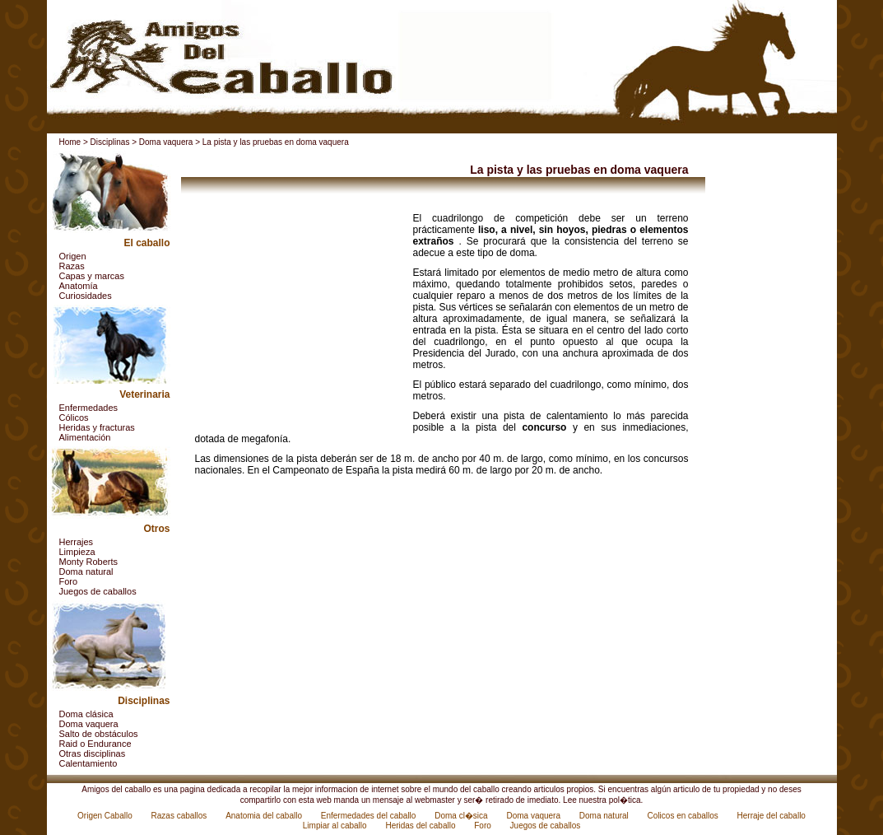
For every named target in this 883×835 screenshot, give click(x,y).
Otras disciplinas (92, 753)
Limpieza (77, 552)
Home (70, 142)
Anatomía (78, 286)
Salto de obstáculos (98, 734)
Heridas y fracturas (97, 427)
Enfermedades (89, 408)
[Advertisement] (298, 315)
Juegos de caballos (98, 591)
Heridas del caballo (421, 825)
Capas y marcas (91, 276)
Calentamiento (88, 763)
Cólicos (74, 417)
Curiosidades (85, 296)
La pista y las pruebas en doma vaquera (275, 142)
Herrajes (76, 542)
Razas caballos (180, 815)
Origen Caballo (105, 815)
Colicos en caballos (684, 815)
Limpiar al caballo (336, 825)
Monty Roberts (89, 562)
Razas (72, 266)
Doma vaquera (166, 142)
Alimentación (85, 437)
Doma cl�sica (462, 815)
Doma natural (86, 571)
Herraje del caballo (771, 815)
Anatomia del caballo (264, 815)
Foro (68, 581)
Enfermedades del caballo (369, 815)
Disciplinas (110, 142)
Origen (72, 256)
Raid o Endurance (95, 744)
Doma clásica (86, 714)
